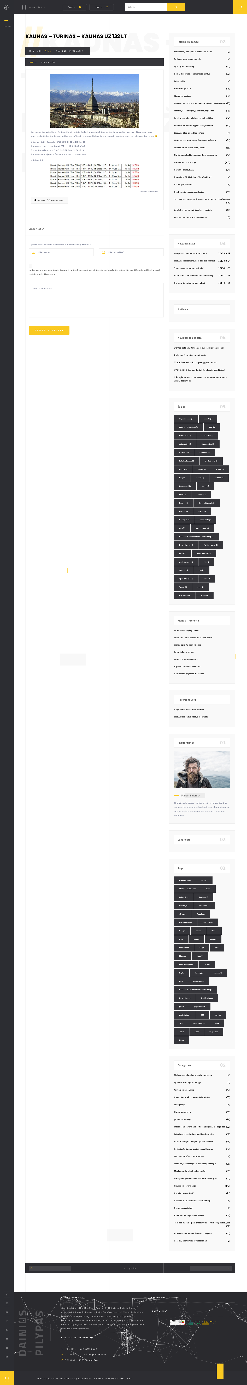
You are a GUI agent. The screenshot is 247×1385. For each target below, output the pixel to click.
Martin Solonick (190, 795)
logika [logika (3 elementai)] (202, 511)
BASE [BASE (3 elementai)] (212, 427)
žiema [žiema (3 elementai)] (204, 595)
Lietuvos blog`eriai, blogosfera (189, 132)
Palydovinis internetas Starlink (189, 709)
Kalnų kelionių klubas (184, 652)
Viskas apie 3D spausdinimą (187, 644)
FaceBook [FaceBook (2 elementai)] (204, 452)
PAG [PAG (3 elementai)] (182, 528)
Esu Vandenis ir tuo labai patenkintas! (205, 347)
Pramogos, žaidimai (183, 184)
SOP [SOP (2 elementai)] (201, 570)
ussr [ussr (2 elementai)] (200, 587)
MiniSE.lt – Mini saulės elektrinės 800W (193, 637)
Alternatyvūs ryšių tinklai (186, 630)
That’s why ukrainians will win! (188, 268)
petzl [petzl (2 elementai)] (182, 553)
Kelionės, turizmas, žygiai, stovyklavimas (193, 125)
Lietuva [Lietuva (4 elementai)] (183, 511)
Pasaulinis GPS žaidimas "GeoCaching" (192, 177)
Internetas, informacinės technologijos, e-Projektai (199, 103)
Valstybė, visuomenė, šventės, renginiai (193, 210)
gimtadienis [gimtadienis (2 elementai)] (211, 461)
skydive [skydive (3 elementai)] (183, 570)
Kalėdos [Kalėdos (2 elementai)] (219, 477)
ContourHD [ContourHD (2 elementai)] (207, 435)
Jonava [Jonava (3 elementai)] (200, 477)
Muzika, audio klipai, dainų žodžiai (190, 147)
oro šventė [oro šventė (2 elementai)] (205, 519)
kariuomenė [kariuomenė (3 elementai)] (185, 486)
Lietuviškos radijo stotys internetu (191, 716)
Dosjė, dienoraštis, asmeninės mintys (192, 73)
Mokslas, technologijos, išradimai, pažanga (195, 140)
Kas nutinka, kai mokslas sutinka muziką (193, 275)
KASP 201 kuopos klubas (186, 659)
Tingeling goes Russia (195, 355)
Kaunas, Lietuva (88, 1360)
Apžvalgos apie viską (184, 66)
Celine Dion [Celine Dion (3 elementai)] (185, 435)
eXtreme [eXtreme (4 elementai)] (184, 452)
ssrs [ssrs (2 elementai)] (207, 578)
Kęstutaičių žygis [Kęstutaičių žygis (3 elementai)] (207, 503)
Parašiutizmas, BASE (184, 169)
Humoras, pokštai (182, 88)
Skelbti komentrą (49, 330)
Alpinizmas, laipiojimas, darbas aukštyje (193, 51)
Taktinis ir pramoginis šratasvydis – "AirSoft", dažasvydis (202, 199)
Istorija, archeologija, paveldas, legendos (194, 110)
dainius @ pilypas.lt (94, 1354)
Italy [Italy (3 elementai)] (182, 477)
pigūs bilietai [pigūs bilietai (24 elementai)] (204, 553)
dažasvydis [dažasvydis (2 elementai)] (185, 444)
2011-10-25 (35, 51)
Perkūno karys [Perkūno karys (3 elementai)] (211, 545)
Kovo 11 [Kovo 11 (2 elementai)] (183, 503)
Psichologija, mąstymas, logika (189, 191)
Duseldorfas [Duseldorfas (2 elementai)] (208, 444)
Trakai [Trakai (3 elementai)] (183, 587)
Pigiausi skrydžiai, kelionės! (187, 666)
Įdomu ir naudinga (182, 96)
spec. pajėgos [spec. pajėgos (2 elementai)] (186, 578)
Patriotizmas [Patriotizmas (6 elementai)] (186, 545)
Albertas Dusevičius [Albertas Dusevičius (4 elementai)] (188, 427)
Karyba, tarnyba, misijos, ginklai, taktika (193, 118)
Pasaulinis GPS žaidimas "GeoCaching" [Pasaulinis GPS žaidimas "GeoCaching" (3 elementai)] (196, 536)
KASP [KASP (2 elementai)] (182, 494)
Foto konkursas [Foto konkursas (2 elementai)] (186, 461)
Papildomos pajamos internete (189, 673)
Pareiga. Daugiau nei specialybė (189, 282)
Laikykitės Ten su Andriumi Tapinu (190, 253)
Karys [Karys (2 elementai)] (205, 486)
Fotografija (179, 81)
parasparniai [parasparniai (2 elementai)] (202, 528)
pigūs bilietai (49, 62)
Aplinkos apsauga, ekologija (187, 59)
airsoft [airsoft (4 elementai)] (208, 419)
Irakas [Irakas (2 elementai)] (202, 469)
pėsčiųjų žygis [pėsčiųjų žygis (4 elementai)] (186, 562)
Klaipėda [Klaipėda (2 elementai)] (201, 494)
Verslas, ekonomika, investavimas (190, 217)
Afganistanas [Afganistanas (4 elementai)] (186, 419)
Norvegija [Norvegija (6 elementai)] (184, 519)
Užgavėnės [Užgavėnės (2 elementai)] (184, 595)
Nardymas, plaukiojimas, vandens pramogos (195, 155)
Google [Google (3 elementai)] (183, 469)
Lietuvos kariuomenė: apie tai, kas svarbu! (194, 260)
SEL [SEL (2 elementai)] (206, 562)
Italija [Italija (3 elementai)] (220, 469)
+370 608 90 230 (87, 1349)
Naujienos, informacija (69, 51)
